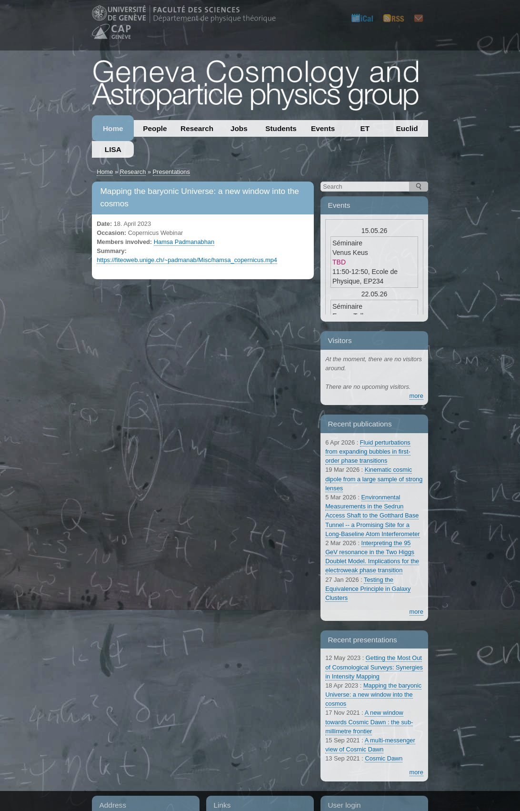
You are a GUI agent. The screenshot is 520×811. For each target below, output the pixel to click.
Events (323, 128)
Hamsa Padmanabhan (184, 241)
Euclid (407, 128)
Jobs (239, 128)
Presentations (171, 171)
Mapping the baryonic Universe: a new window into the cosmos (373, 694)
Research (196, 128)
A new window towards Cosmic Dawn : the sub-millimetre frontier (369, 721)
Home (113, 128)
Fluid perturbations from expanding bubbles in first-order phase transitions (367, 451)
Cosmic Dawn (383, 758)
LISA (113, 149)
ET (365, 128)
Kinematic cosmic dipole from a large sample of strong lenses (373, 478)
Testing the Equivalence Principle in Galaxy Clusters (367, 588)
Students (281, 128)
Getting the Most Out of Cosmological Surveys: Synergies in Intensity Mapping (374, 666)
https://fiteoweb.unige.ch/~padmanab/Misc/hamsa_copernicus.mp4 (187, 260)
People (155, 128)
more (416, 395)
